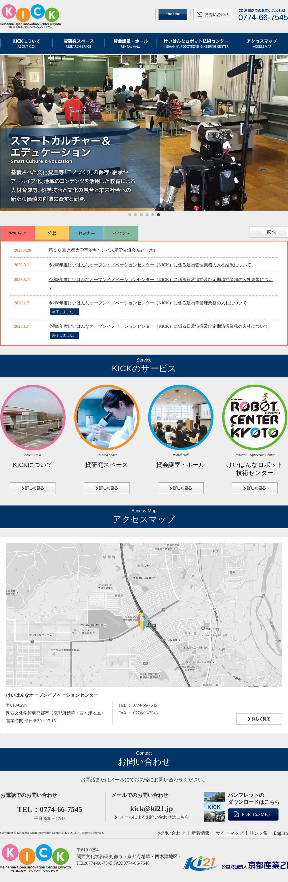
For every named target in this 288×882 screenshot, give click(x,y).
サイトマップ (229, 833)
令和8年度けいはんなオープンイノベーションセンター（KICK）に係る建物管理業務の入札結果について (150, 265)
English (281, 833)
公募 (52, 233)
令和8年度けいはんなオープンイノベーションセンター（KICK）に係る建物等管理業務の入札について (148, 303)
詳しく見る (33, 488)
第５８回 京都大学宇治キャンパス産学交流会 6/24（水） (103, 250)
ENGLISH (173, 14)
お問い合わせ (212, 14)
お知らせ (17, 233)
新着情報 (200, 833)
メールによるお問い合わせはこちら (154, 817)
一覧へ (268, 232)
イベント (121, 233)
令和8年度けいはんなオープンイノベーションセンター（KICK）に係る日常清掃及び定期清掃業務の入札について (158, 326)
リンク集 (258, 833)
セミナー (86, 233)
